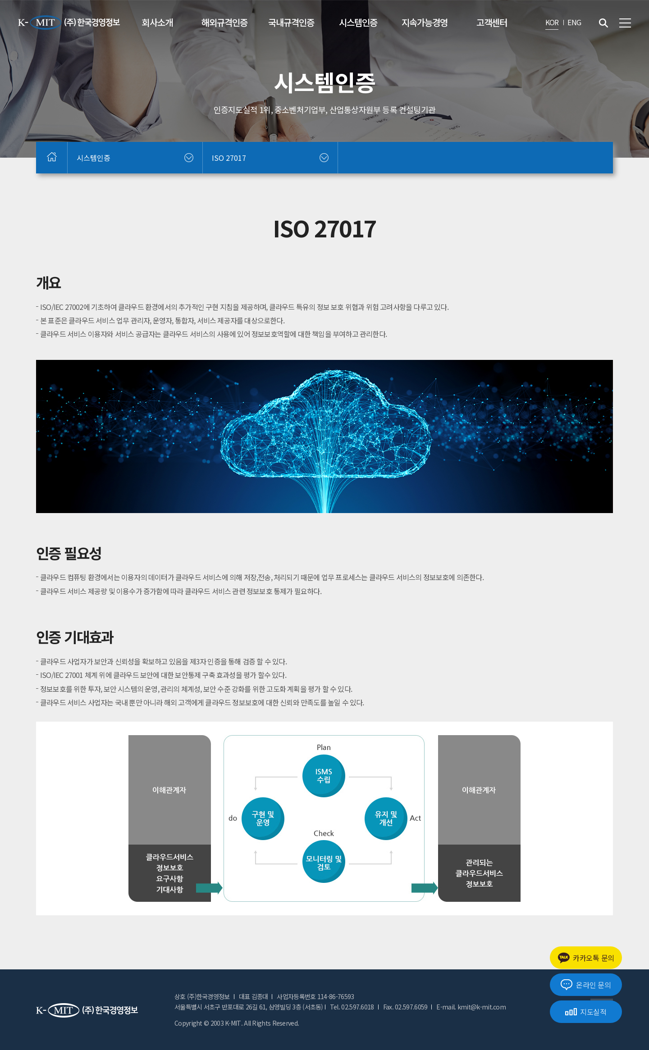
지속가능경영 (425, 22)
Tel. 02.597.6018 (352, 1006)
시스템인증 (358, 22)
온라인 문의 (586, 984)
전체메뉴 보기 (625, 22)
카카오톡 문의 (586, 958)
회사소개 (157, 22)
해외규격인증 (224, 22)
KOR (552, 22)
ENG (574, 22)
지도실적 (586, 1011)
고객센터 (491, 22)
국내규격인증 (291, 22)
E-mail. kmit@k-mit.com (471, 1006)
